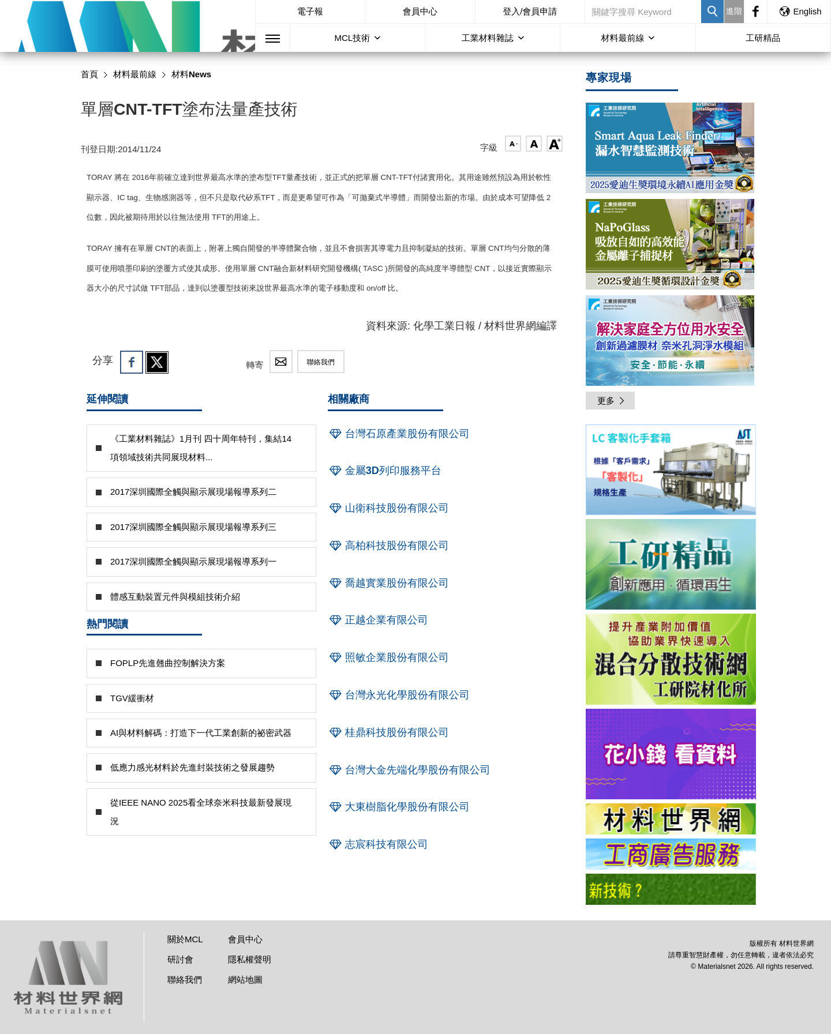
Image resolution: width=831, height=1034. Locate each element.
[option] (671, 471)
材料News (191, 74)
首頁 (89, 74)
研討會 (180, 959)
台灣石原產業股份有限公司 (399, 433)
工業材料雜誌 (488, 38)
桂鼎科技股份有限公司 (388, 732)
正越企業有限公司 (378, 620)
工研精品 (763, 38)
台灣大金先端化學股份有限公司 (409, 770)
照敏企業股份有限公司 (388, 657)
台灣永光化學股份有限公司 (399, 695)
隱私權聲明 (249, 959)
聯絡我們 (321, 362)
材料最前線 (622, 38)
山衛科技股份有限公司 (388, 508)
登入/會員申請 (530, 11)
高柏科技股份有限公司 (388, 545)
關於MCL (185, 939)
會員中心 (420, 11)
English (799, 11)
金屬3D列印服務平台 (384, 470)
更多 (611, 400)
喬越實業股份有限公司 (388, 583)
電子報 (310, 11)
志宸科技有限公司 (378, 844)
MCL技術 (352, 38)
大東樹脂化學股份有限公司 (399, 807)
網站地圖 (245, 979)
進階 (734, 11)
